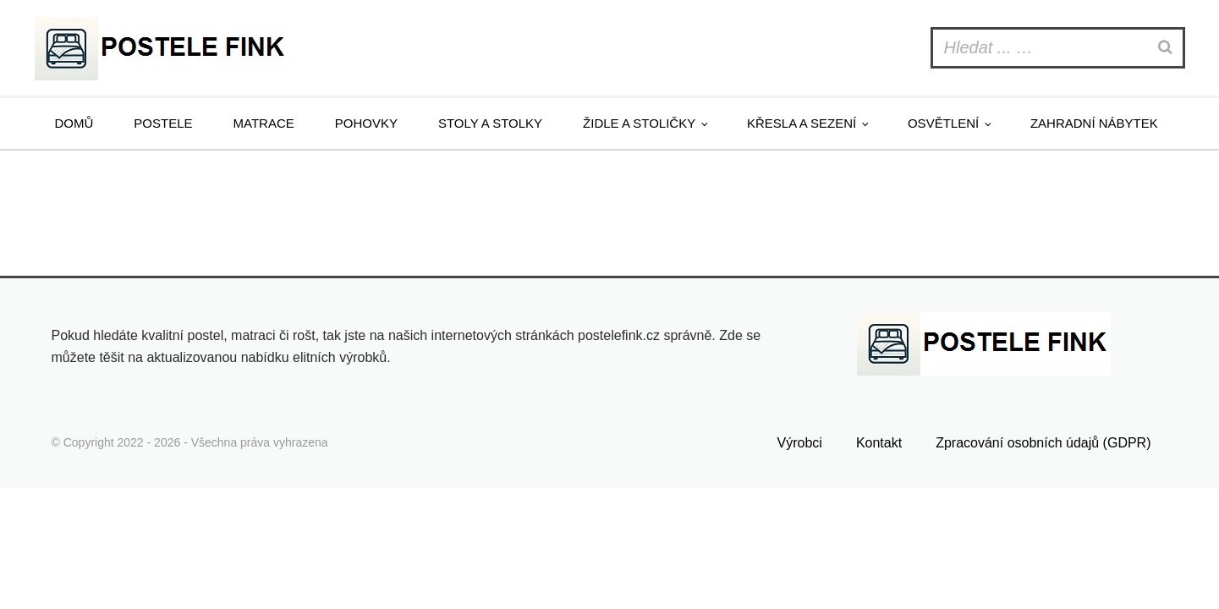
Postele (163, 123)
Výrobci (799, 443)
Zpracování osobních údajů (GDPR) (1043, 443)
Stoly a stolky (490, 123)
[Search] (1167, 48)
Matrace (263, 123)
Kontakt (879, 443)
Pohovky (366, 123)
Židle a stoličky (639, 123)
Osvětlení (943, 123)
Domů (74, 123)
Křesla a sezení (801, 123)
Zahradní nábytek (1094, 123)
